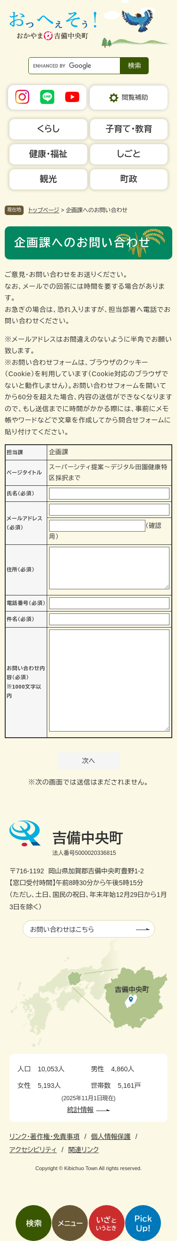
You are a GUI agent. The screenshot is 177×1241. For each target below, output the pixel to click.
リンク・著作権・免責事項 (44, 1136)
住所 (20, 569)
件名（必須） (20, 619)
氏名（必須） (20, 493)
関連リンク (83, 1150)
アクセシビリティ (33, 1150)
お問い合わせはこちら (62, 929)
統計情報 (80, 1109)
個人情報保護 (111, 1136)
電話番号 (26, 603)
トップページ (43, 210)
